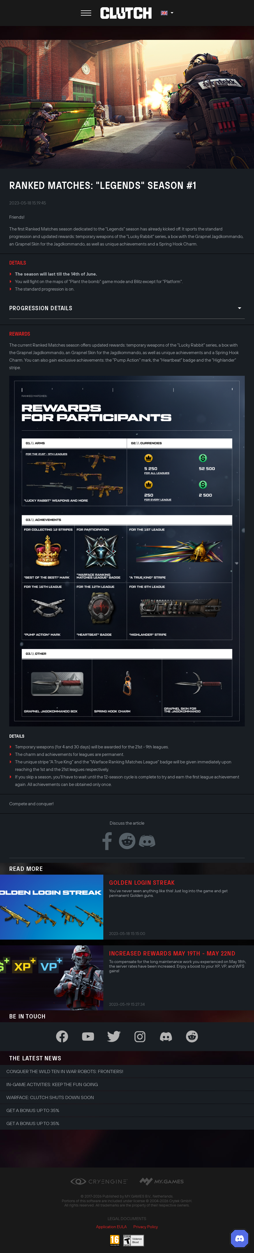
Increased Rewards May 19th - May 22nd (172, 953)
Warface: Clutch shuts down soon (50, 1097)
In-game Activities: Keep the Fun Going (52, 1084)
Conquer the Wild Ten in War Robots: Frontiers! (64, 1071)
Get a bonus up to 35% (32, 1110)
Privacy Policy (145, 1226)
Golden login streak (142, 882)
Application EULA (111, 1226)
